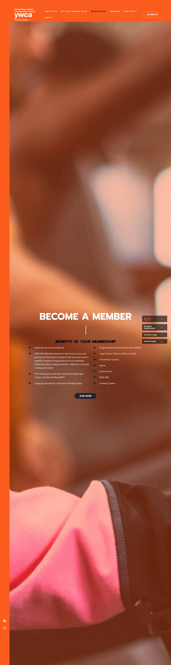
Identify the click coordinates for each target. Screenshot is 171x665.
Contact (48, 17)
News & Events (130, 11)
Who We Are (115, 11)
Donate (152, 14)
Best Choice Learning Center (74, 11)
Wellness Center (98, 11)
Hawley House (51, 11)
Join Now (85, 396)
